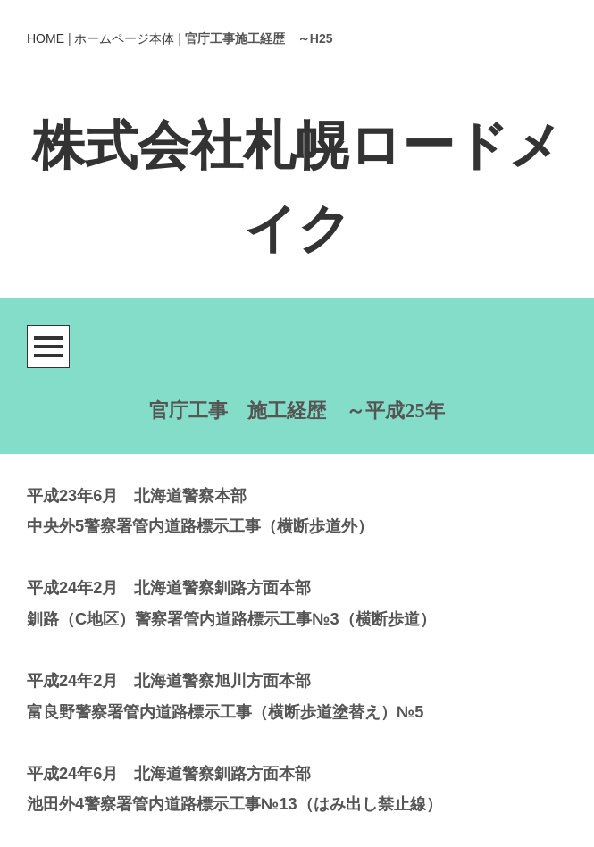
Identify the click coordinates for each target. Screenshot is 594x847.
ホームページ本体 (124, 38)
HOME (45, 38)
